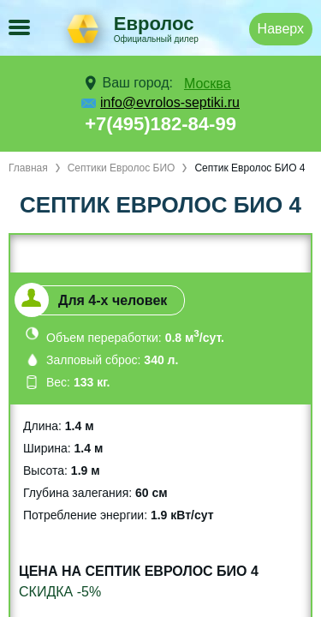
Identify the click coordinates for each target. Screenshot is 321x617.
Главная (28, 168)
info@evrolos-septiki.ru (170, 102)
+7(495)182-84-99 (160, 124)
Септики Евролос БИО (121, 168)
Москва (207, 83)
